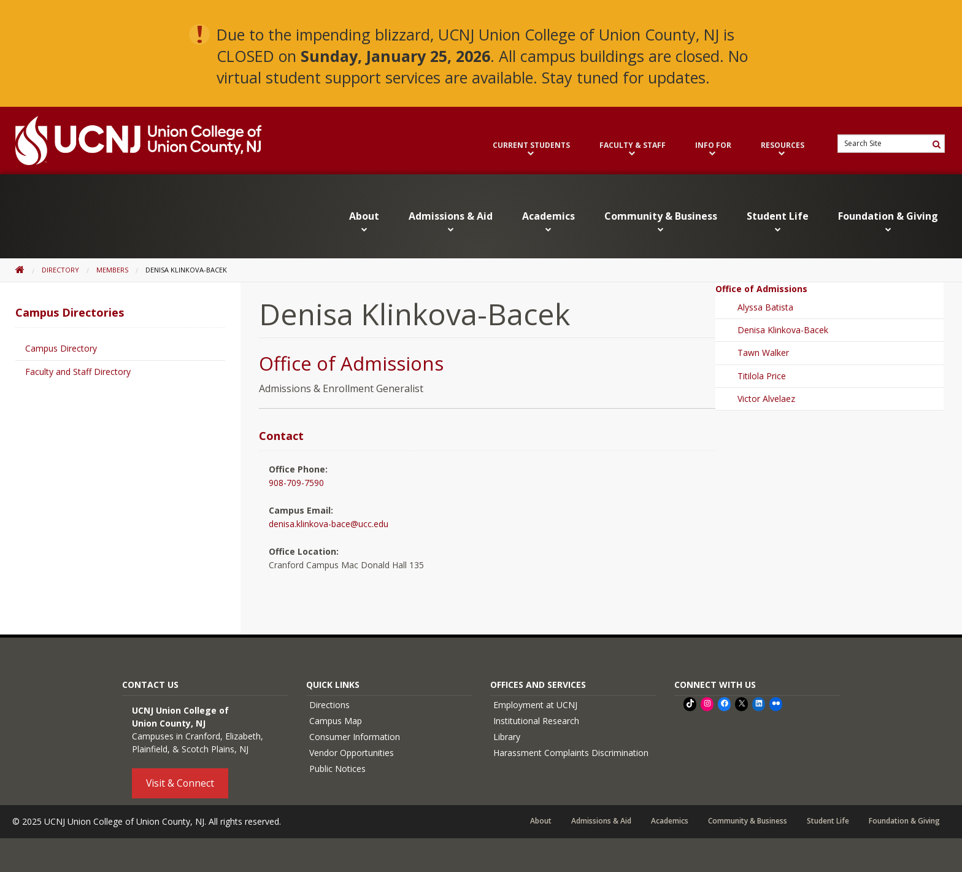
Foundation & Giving (888, 221)
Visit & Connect (180, 783)
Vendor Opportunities (351, 752)
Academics (548, 221)
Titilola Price (761, 376)
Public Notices (337, 768)
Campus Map (335, 721)
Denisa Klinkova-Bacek (782, 330)
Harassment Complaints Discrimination (570, 752)
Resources (782, 149)
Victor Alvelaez (766, 398)
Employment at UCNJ (535, 705)
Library (506, 737)
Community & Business (660, 221)
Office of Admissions (351, 363)
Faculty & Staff (632, 149)
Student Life (778, 221)
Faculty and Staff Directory (78, 371)
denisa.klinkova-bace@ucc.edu (328, 524)
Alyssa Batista (765, 307)
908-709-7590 (296, 482)
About (364, 221)
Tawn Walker (763, 352)
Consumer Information (354, 737)
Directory (60, 269)
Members (112, 269)
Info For (713, 149)
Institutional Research (536, 721)
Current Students (531, 149)
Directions (329, 705)
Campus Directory (61, 348)
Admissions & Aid (451, 221)
